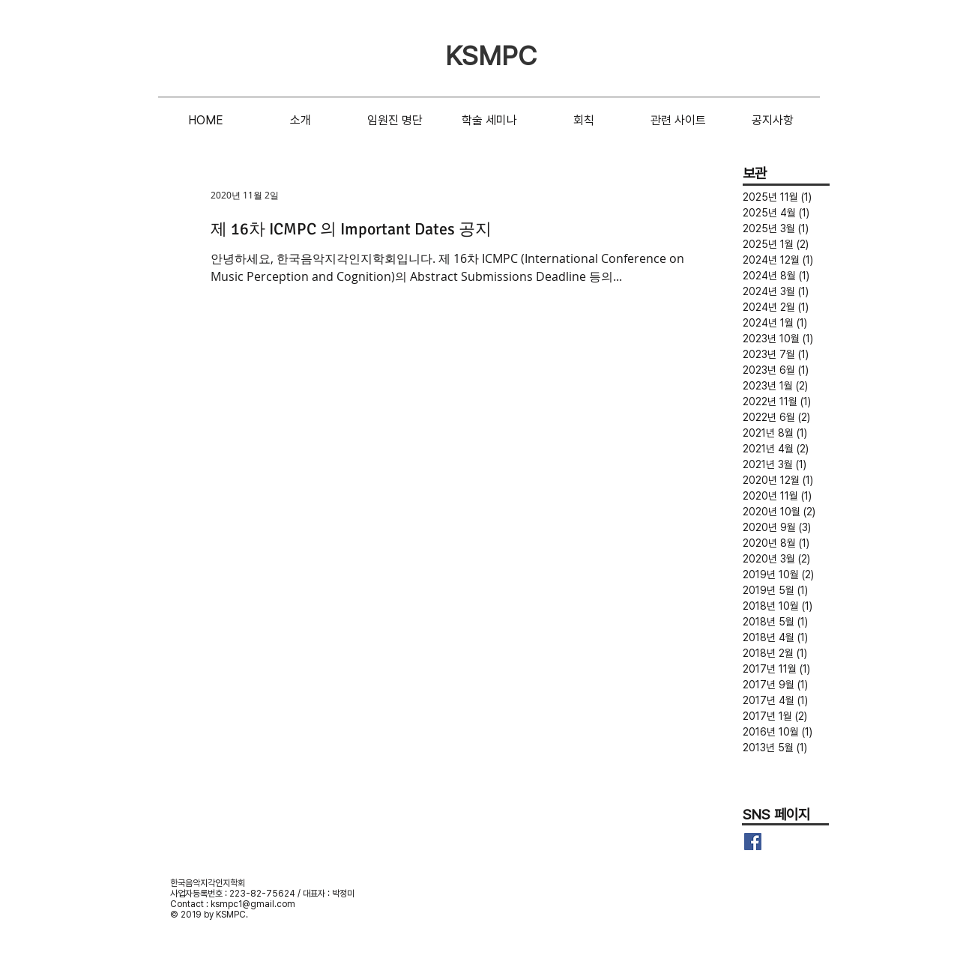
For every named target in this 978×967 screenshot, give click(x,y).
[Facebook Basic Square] (752, 841)
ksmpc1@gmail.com (253, 904)
